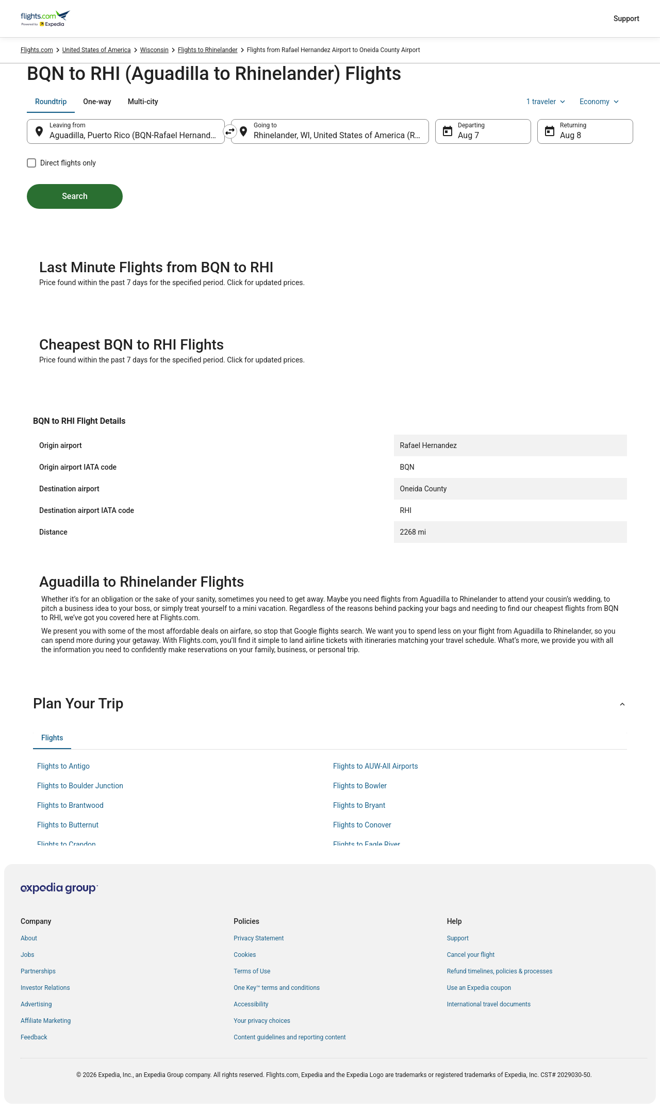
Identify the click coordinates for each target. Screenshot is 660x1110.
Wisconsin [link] (154, 50)
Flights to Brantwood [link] (70, 805)
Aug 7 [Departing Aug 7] (468, 135)
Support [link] (458, 938)
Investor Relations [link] (45, 987)
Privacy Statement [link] (259, 938)
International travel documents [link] (489, 1004)
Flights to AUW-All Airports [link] (375, 766)
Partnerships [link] (38, 971)
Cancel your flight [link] (471, 954)
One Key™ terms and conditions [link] (277, 987)
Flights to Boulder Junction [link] (80, 786)
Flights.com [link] (37, 50)
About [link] (29, 938)
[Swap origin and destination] (230, 131)
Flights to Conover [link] (362, 825)
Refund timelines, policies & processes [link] (500, 971)
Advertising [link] (36, 1004)
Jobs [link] (27, 954)
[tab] (51, 101)
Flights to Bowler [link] (360, 786)
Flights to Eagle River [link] (366, 844)
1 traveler (547, 101)
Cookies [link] (245, 954)
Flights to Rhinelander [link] (208, 50)
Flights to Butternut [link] (67, 825)
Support (626, 18)
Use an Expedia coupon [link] (479, 987)
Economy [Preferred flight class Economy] (600, 101)
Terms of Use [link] (252, 971)
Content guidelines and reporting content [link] (289, 1037)
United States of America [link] (96, 50)
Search (75, 196)
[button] (330, 703)
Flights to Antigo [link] (63, 766)
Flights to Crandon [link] (66, 844)
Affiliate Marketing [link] (46, 1020)
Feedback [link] (34, 1037)
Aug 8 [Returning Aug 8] (570, 135)
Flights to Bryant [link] (359, 805)
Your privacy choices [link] (262, 1020)
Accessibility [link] (251, 1004)
